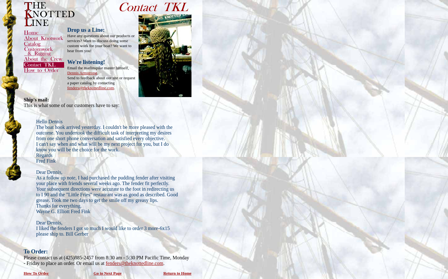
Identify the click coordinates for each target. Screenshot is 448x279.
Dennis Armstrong (82, 73)
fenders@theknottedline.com (90, 88)
